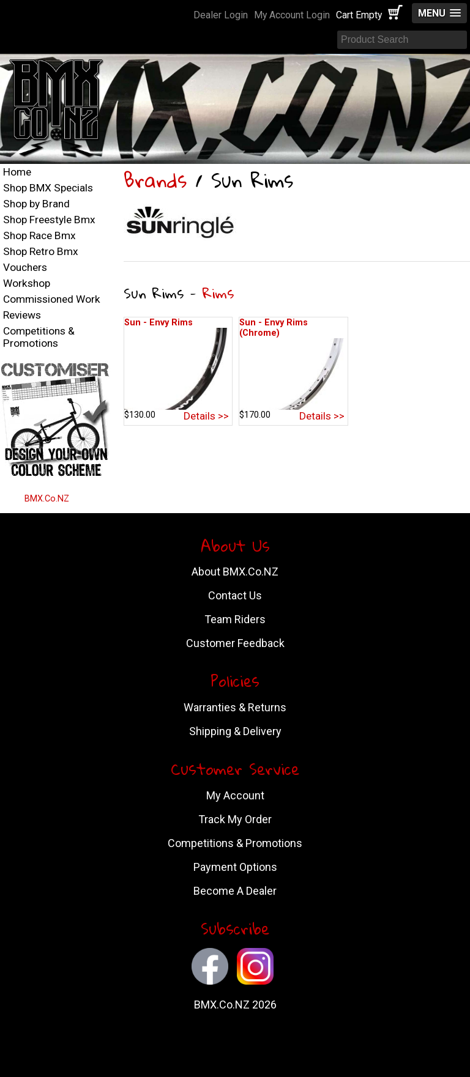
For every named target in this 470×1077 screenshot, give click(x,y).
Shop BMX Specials (48, 188)
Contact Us (235, 595)
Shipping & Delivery (235, 731)
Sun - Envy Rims (158, 322)
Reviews (22, 315)
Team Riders (235, 619)
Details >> (206, 416)
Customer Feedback (235, 643)
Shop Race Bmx (39, 235)
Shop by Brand (36, 204)
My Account (235, 795)
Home (17, 172)
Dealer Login (220, 15)
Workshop (26, 283)
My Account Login (292, 15)
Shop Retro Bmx (40, 251)
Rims (218, 293)
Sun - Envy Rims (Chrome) (273, 327)
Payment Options (235, 866)
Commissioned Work (51, 299)
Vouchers (25, 267)
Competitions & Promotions (39, 337)
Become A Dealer (235, 890)
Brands (155, 180)
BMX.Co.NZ (46, 499)
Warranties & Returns (235, 707)
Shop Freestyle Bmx (49, 219)
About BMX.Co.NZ (235, 571)
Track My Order (235, 819)
